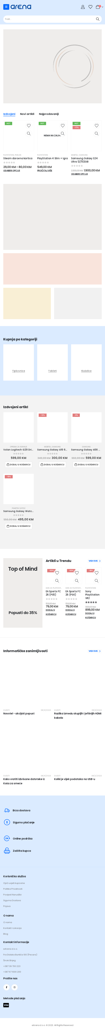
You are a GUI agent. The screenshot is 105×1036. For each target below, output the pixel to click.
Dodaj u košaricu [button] (20, 464)
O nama (7, 922)
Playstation (8, 155)
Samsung (83, 155)
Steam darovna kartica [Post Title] (17, 158)
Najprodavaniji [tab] (49, 114)
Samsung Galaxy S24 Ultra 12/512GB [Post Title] (84, 160)
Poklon (18, 155)
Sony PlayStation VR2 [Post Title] (92, 595)
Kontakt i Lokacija (12, 928)
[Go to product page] (18, 427)
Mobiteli (74, 155)
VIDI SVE (94, 561)
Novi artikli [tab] (27, 114)
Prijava (7, 906)
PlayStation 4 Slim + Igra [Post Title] (52, 158)
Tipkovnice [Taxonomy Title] (18, 371)
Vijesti (6, 710)
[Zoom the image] (54, 74)
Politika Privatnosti (12, 889)
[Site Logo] (21, 7)
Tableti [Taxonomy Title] (52, 371)
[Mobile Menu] (6, 7)
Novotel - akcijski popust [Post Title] (19, 713)
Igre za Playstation (54, 588)
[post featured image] (27, 682)
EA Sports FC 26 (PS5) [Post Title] (53, 593)
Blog (5, 934)
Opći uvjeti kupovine (14, 883)
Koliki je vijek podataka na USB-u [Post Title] (74, 779)
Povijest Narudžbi (12, 894)
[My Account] (83, 7)
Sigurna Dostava (12, 900)
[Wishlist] (90, 7)
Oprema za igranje (18, 447)
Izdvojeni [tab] (9, 114)
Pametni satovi (18, 508)
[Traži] (98, 19)
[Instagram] (14, 987)
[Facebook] (6, 987)
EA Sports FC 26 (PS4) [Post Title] (73, 593)
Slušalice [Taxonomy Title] (86, 371)
